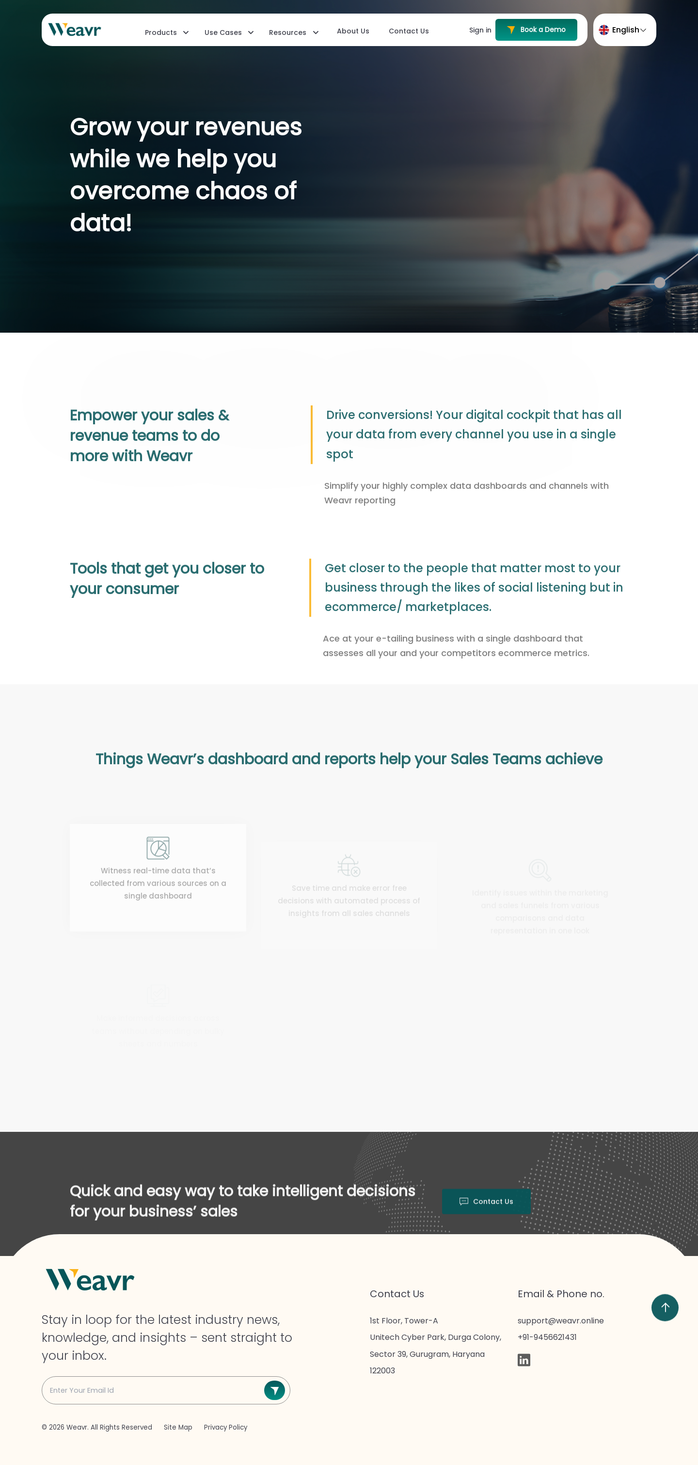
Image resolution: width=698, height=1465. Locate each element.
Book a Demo (536, 29)
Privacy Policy (225, 1427)
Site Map (179, 1427)
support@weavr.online (561, 1320)
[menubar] (286, 32)
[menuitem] (166, 32)
